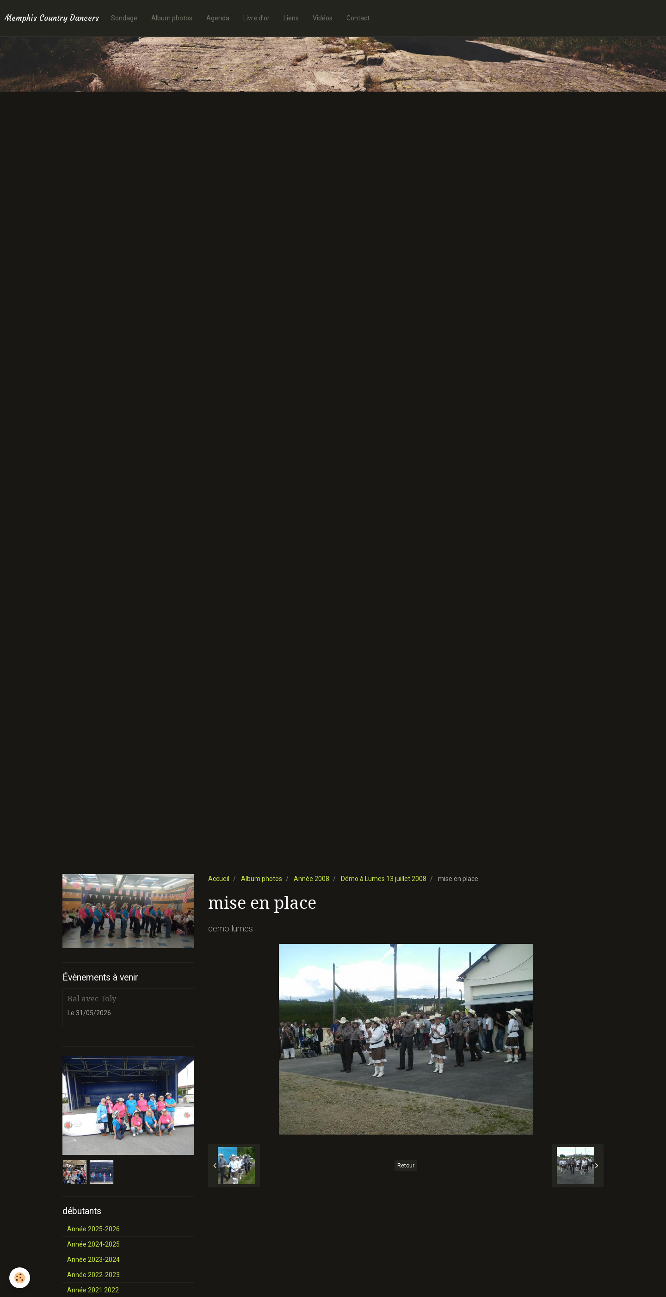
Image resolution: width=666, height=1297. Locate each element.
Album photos (171, 18)
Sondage (124, 18)
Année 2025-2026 (93, 1229)
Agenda (217, 18)
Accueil (218, 878)
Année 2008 (311, 878)
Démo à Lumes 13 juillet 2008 (383, 878)
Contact (358, 18)
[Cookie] (19, 1277)
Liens (291, 18)
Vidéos (323, 18)
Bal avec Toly (92, 998)
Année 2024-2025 (93, 1244)
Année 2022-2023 (93, 1274)
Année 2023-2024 (93, 1259)
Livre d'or (256, 18)
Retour (405, 1165)
